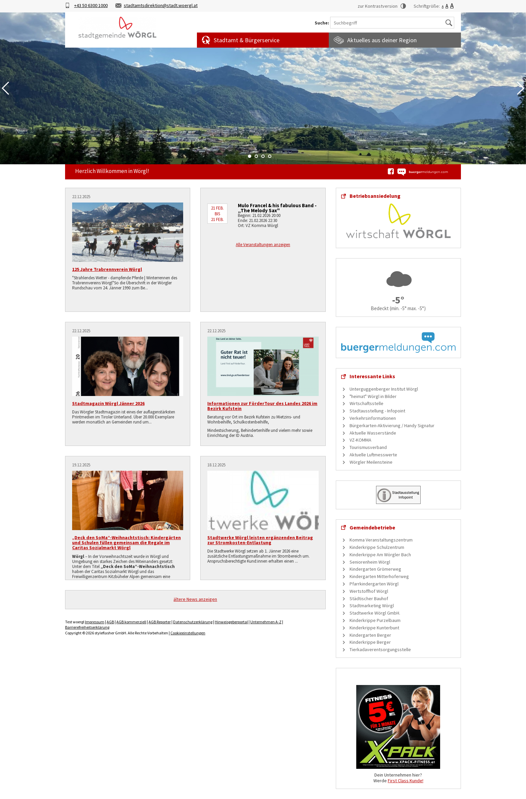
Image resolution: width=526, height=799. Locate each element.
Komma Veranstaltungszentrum (381, 540)
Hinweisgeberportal (231, 621)
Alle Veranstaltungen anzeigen (263, 244)
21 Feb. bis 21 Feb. (217, 213)
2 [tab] (256, 156)
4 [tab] (269, 156)
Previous (5, 88)
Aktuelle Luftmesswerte (373, 455)
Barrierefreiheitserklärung (87, 627)
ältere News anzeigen (195, 599)
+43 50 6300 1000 (91, 5)
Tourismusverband (368, 447)
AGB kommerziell (131, 621)
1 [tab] (249, 156)
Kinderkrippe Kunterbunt (374, 628)
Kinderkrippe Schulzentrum (377, 547)
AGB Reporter (160, 621)
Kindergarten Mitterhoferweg (379, 576)
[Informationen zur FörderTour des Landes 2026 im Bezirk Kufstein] (262, 366)
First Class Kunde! (405, 781)
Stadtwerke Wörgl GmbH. (375, 613)
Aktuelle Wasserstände (373, 433)
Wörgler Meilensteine (371, 462)
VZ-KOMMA (360, 440)
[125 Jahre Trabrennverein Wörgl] (127, 232)
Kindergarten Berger (370, 635)
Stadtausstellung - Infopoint (377, 411)
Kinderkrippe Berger (370, 642)
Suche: (322, 23)
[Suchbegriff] (392, 22)
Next (520, 88)
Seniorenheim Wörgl (370, 562)
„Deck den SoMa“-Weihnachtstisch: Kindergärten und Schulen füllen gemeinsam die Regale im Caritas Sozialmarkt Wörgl (126, 542)
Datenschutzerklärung (192, 621)
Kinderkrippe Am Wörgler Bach (380, 555)
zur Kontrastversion (378, 6)
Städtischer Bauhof (369, 598)
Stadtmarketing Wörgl (372, 606)
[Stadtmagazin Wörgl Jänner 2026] (127, 366)
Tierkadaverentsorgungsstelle (380, 649)
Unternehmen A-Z (265, 621)
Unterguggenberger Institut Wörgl (384, 389)
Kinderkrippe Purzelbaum (375, 620)
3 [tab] (263, 156)
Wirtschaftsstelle (366, 403)
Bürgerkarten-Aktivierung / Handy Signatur (392, 425)
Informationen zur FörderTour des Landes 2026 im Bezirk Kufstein (262, 405)
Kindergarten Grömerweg (375, 569)
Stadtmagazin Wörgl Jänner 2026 (108, 403)
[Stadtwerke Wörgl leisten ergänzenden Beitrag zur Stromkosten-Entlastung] (262, 500)
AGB (110, 621)
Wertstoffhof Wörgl (369, 591)
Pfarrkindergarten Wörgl (374, 584)
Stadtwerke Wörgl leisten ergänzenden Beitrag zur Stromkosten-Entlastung (260, 540)
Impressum (94, 621)
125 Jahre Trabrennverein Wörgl (107, 269)
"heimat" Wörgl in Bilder (373, 396)
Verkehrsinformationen (373, 418)
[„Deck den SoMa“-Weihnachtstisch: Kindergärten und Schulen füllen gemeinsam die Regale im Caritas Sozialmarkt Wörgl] (127, 500)
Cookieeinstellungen (187, 632)
